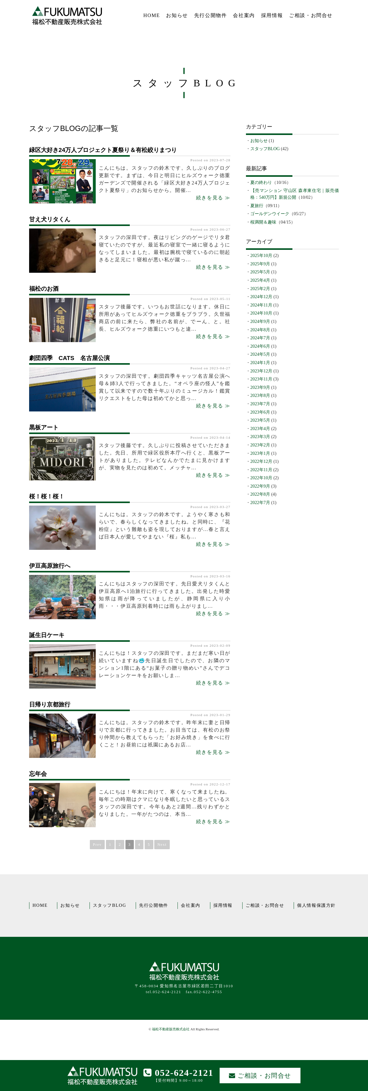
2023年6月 (260, 412)
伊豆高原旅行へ (49, 566)
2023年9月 (260, 387)
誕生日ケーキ (46, 635)
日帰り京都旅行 (49, 704)
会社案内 (244, 15)
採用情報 (272, 15)
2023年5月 (260, 420)
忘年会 (38, 774)
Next (162, 844)
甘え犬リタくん (49, 219)
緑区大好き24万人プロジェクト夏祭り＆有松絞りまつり (103, 150)
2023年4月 (260, 428)
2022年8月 (260, 494)
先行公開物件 (210, 15)
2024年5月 (260, 354)
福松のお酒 (44, 288)
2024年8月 (260, 329)
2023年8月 (260, 395)
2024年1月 (260, 362)
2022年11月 (261, 469)
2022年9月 (260, 486)
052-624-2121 (178, 1072)
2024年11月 (261, 304)
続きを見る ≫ (213, 197)
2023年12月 (261, 370)
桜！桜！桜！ (46, 496)
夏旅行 (256, 205)
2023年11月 (261, 378)
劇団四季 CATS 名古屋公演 (69, 358)
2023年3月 (260, 436)
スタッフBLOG (265, 148)
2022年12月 (261, 461)
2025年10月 (261, 255)
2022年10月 (261, 477)
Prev (97, 844)
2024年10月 (261, 313)
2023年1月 (260, 453)
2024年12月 (261, 296)
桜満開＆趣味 (263, 222)
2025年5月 (260, 271)
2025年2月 (260, 288)
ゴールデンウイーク (269, 213)
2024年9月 (260, 321)
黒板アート (44, 427)
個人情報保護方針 (316, 905)
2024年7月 (260, 337)
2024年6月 (260, 346)
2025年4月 (260, 280)
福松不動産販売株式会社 (171, 1029)
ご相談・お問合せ (311, 15)
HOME (151, 15)
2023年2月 (260, 444)
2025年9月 (260, 263)
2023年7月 (260, 403)
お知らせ (177, 15)
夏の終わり (261, 182)
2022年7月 (260, 502)
